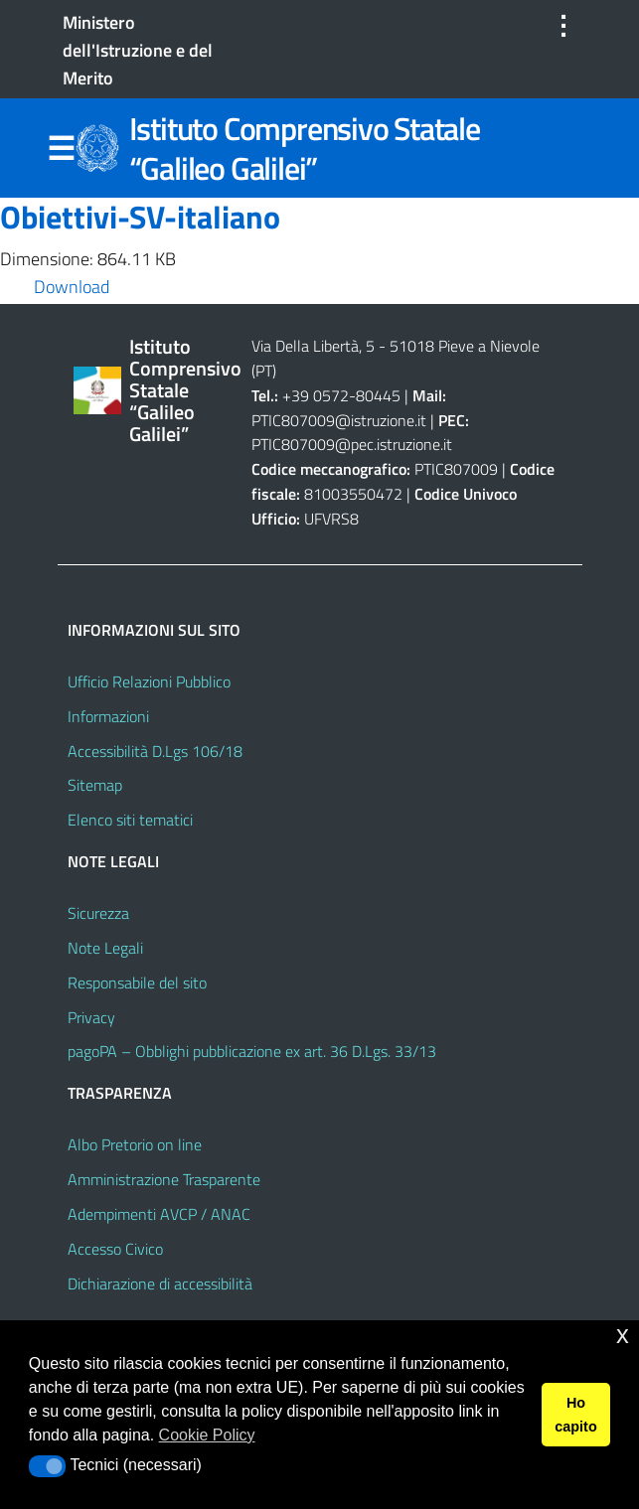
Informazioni (108, 716)
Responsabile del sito (137, 982)
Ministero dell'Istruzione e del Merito (138, 50)
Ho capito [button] (575, 1414)
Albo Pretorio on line (135, 1144)
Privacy (91, 1017)
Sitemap (95, 785)
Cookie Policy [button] (207, 1435)
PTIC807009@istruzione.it (338, 420)
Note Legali (105, 948)
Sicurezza (98, 913)
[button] (47, 1466)
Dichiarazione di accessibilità (160, 1283)
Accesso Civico (115, 1249)
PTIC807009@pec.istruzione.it (351, 444)
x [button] (622, 1334)
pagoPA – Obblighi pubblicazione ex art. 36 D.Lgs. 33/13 (252, 1051)
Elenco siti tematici (130, 819)
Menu (61, 149)
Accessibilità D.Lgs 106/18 (155, 751)
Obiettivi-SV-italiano (140, 216)
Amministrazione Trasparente (164, 1179)
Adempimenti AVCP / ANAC (159, 1214)
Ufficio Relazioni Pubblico (149, 681)
